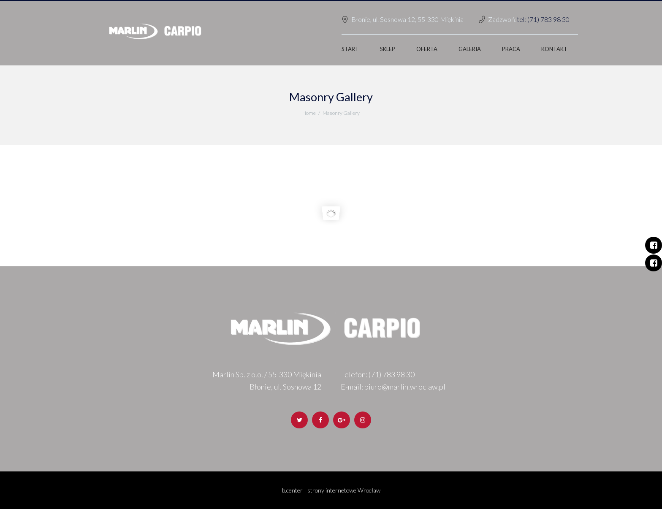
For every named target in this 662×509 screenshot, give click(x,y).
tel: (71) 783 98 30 (543, 19)
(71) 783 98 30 (392, 374)
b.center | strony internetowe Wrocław (331, 490)
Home (309, 113)
